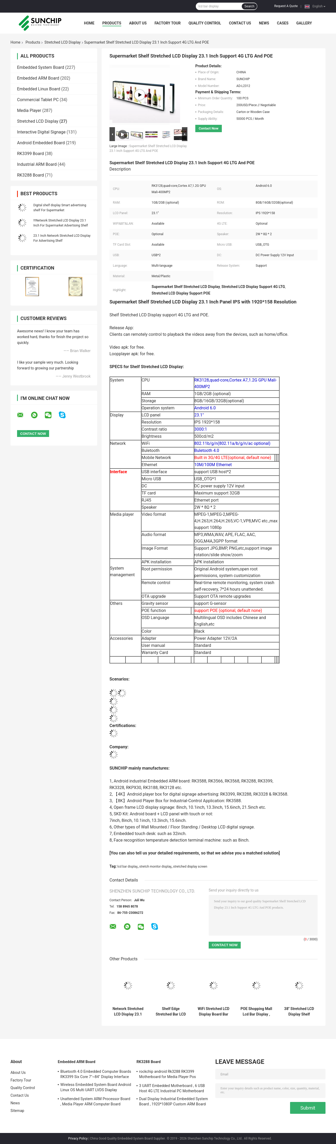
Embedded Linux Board (38, 88)
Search (249, 6)
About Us (138, 23)
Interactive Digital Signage (41, 132)
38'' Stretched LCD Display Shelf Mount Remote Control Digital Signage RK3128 (299, 1012)
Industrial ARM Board (37, 164)
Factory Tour (168, 23)
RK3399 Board (30, 153)
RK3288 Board (30, 175)
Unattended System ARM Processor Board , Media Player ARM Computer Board (95, 1101)
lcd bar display (127, 866)
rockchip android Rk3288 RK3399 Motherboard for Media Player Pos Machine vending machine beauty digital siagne (172, 1074)
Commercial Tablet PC (38, 99)
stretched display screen (190, 866)
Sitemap (17, 1111)
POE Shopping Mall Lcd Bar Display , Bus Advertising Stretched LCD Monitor (256, 1012)
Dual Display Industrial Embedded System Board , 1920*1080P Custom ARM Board (173, 1101)
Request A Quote (286, 6)
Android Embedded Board (41, 142)
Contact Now (208, 128)
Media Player (29, 110)
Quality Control (204, 23)
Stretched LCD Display (62, 42)
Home (89, 23)
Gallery (304, 23)
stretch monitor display (155, 866)
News (264, 23)
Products (111, 23)
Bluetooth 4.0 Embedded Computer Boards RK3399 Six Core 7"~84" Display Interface (95, 1074)
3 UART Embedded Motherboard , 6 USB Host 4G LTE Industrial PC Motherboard (172, 1088)
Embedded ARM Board (38, 78)
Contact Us (240, 23)
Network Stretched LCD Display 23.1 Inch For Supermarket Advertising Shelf (128, 1012)
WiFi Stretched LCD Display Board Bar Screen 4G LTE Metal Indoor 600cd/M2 (213, 1012)
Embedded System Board (40, 67)
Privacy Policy (78, 1138)
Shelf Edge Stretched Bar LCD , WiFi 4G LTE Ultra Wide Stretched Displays (171, 1012)
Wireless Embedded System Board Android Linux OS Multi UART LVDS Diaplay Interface (95, 1088)
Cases (282, 23)
